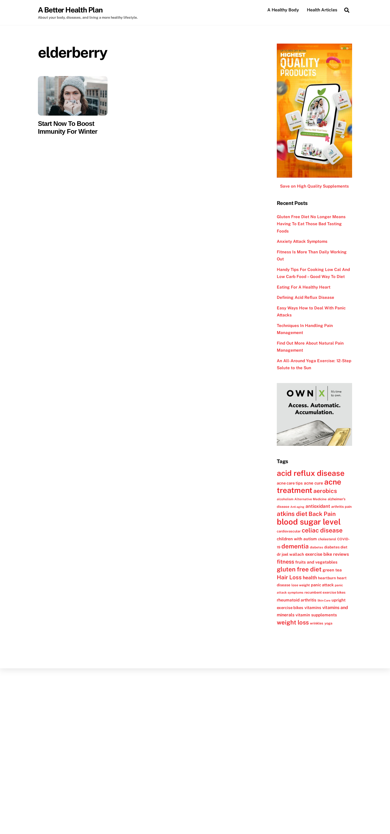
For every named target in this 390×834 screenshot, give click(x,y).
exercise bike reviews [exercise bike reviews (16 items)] (327, 554)
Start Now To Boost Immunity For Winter (67, 127)
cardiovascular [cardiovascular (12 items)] (289, 531)
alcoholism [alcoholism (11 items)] (285, 499)
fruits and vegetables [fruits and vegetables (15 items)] (316, 562)
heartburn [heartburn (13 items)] (327, 578)
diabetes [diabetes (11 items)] (316, 547)
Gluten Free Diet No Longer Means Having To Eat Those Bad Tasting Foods (311, 223)
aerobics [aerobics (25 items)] (325, 491)
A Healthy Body (283, 9)
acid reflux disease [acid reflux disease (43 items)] (310, 473)
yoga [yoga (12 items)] (328, 623)
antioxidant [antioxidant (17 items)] (318, 506)
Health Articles (322, 9)
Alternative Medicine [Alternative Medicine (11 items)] (310, 499)
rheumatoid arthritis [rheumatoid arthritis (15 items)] (296, 599)
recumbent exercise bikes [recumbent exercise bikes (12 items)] (325, 593)
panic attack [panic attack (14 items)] (322, 585)
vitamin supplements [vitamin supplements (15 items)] (316, 615)
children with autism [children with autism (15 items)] (297, 538)
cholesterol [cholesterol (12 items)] (327, 539)
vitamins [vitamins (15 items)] (312, 607)
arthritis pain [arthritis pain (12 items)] (341, 507)
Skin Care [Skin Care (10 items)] (323, 600)
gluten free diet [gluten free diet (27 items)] (299, 569)
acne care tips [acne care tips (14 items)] (290, 483)
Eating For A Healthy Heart (303, 287)
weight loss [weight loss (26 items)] (293, 622)
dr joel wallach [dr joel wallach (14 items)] (290, 554)
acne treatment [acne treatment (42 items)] (309, 486)
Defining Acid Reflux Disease (305, 297)
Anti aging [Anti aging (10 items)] (297, 506)
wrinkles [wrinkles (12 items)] (316, 623)
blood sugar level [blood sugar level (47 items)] (309, 521)
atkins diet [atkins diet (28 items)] (292, 514)
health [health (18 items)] (310, 577)
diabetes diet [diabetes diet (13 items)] (335, 547)
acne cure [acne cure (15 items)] (313, 482)
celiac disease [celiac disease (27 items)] (322, 530)
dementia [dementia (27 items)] (295, 546)
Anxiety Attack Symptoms (302, 241)
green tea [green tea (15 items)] (332, 570)
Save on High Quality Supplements (314, 186)
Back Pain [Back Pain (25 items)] (322, 514)
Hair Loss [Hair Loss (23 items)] (289, 577)
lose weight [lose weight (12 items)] (300, 585)
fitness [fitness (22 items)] (285, 561)
